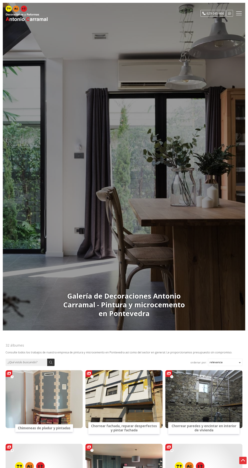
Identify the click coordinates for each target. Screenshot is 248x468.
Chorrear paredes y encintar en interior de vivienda (204, 428)
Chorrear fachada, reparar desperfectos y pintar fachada (124, 428)
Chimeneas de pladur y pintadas (44, 428)
